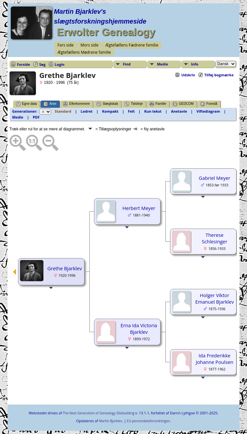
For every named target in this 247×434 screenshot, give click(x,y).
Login (60, 64)
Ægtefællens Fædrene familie (131, 45)
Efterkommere (76, 104)
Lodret (86, 111)
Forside (23, 64)
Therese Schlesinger (214, 238)
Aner (50, 104)
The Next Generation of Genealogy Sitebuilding (98, 413)
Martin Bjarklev (110, 421)
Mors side (90, 45)
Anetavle (179, 111)
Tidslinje (133, 104)
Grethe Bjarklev (64, 268)
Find (127, 64)
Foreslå (208, 104)
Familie (158, 104)
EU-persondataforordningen (148, 421)
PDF (36, 117)
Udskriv (188, 74)
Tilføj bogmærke (219, 74)
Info (194, 64)
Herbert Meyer (139, 208)
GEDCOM (183, 104)
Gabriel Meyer (214, 178)
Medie (162, 64)
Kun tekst (153, 111)
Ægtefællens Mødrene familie (84, 52)
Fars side (65, 45)
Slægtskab (107, 104)
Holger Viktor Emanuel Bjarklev (214, 298)
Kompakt (110, 111)
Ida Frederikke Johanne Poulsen (214, 358)
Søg (42, 64)
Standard (63, 111)
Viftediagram (208, 111)
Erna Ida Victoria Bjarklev (139, 328)
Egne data (26, 104)
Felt (131, 111)
